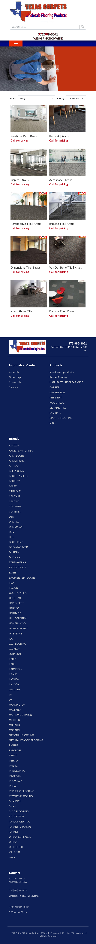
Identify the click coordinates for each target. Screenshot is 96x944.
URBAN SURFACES (20, 837)
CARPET (54, 387)
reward (12, 857)
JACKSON (14, 649)
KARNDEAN (15, 669)
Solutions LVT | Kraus (24, 136)
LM (10, 694)
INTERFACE (15, 633)
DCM (11, 532)
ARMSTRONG (17, 461)
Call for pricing (19, 140)
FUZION (13, 588)
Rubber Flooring (58, 377)
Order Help (15, 377)
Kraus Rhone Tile (21, 311)
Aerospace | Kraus (60, 180)
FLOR (12, 583)
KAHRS (13, 659)
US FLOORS (16, 847)
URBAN (13, 842)
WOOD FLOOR (58, 402)
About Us (14, 372)
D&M (11, 516)
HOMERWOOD (17, 623)
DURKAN (14, 552)
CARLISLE (15, 491)
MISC (53, 423)
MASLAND (15, 710)
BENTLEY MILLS (18, 476)
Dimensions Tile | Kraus (25, 267)
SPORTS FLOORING (61, 418)
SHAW (12, 806)
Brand (13, 98)
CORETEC (15, 511)
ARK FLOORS (16, 456)
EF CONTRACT (17, 567)
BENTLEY (14, 481)
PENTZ (13, 755)
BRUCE (13, 486)
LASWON (14, 679)
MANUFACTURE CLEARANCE (66, 382)
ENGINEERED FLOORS (22, 577)
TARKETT (14, 832)
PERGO (13, 760)
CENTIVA (14, 501)
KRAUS (13, 674)
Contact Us (15, 382)
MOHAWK (14, 725)
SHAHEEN (15, 801)
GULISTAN (15, 598)
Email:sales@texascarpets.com (24, 896)
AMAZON (14, 445)
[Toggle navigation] (15, 43)
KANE (12, 664)
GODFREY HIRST (19, 593)
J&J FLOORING (17, 644)
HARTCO (14, 608)
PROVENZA (15, 781)
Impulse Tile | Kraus (61, 223)
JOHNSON (15, 654)
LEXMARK (14, 689)
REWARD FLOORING (21, 796)
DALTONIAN (15, 527)
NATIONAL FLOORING (21, 735)
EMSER (13, 572)
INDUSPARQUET (18, 628)
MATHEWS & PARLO (20, 715)
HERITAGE (15, 613)
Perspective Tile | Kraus (25, 223)
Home (41, 68)
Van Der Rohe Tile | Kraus (65, 267)
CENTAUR (14, 496)
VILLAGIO (14, 852)
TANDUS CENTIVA (19, 821)
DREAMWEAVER (18, 547)
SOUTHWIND (16, 816)
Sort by (60, 98)
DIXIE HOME (16, 542)
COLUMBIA (15, 506)
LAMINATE (55, 413)
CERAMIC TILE (58, 408)
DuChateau (15, 557)
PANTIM (13, 745)
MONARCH (15, 730)
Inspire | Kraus (19, 180)
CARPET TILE (57, 392)
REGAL (13, 786)
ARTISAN (14, 466)
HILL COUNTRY (17, 618)
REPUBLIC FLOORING (21, 791)
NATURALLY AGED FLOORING (26, 740)
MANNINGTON (17, 705)
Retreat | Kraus (59, 136)
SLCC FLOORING (19, 811)
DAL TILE (14, 522)
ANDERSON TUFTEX (21, 450)
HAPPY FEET (16, 603)
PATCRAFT (15, 750)
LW (10, 699)
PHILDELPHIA (17, 771)
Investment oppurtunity (62, 372)
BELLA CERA (16, 471)
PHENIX (13, 765)
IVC (11, 638)
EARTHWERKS (17, 562)
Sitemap (13, 387)
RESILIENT (56, 397)
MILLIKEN (14, 720)
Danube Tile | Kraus (61, 311)
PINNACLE (15, 776)
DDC (11, 537)
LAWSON (14, 684)
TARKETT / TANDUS (20, 826)
